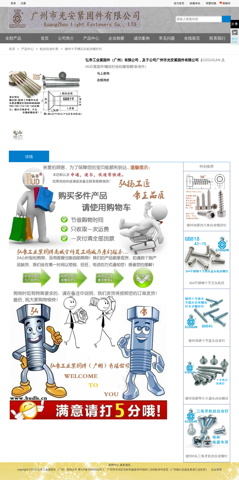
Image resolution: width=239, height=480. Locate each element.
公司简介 (66, 38)
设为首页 (179, 3)
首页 (45, 38)
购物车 (225, 3)
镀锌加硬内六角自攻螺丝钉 (207, 225)
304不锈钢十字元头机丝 (206, 283)
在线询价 (103, 80)
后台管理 (216, 469)
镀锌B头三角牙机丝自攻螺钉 (207, 456)
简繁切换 (211, 3)
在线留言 (192, 38)
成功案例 (142, 38)
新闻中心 (113, 465)
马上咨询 (103, 73)
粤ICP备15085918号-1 (91, 469)
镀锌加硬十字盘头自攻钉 (207, 340)
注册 (23, 3)
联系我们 (217, 38)
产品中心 (91, 38)
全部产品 (13, 38)
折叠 (234, 24)
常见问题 (167, 38)
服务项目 (125, 465)
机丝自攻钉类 (49, 49)
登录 (13, 3)
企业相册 (116, 38)
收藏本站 (195, 3)
